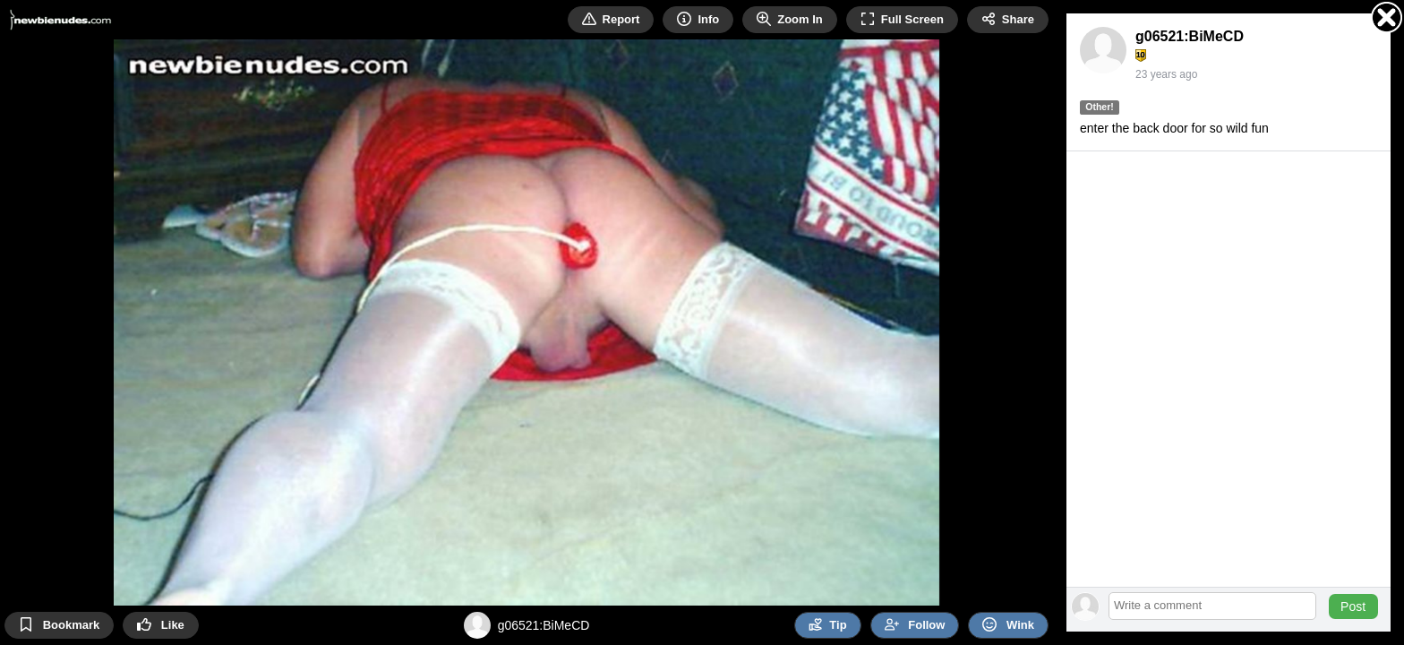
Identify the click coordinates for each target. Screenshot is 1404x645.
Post (1352, 606)
